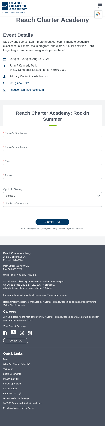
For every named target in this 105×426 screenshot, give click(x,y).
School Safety (10, 388)
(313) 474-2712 (19, 83)
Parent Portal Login (12, 393)
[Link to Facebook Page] (5, 333)
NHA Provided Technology (16, 398)
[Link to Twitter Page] (14, 333)
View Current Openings (14, 326)
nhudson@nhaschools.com (26, 89)
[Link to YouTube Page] (30, 333)
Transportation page (57, 295)
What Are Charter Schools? (16, 364)
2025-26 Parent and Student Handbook (22, 403)
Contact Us (15, 340)
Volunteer (7, 369)
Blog (5, 359)
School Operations (12, 383)
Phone (7, 175)
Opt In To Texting (12, 189)
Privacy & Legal (10, 379)
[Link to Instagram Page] (22, 333)
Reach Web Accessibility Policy (18, 408)
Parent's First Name (15, 133)
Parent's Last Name (15, 147)
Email (7, 161)
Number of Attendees (16, 203)
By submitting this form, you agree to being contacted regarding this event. (52, 228)
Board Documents (12, 374)
